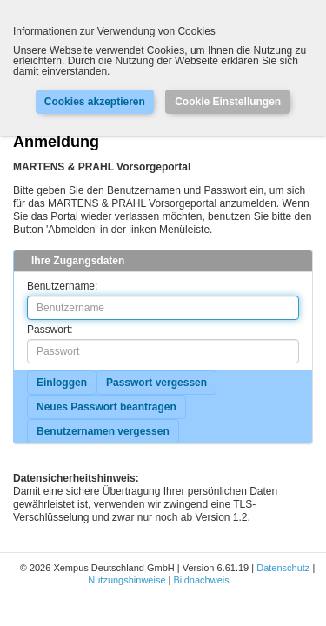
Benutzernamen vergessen (103, 431)
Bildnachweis (202, 580)
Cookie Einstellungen (228, 102)
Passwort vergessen (156, 382)
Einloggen (62, 382)
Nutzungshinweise (126, 580)
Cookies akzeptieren (94, 102)
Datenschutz (282, 568)
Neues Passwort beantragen (106, 407)
